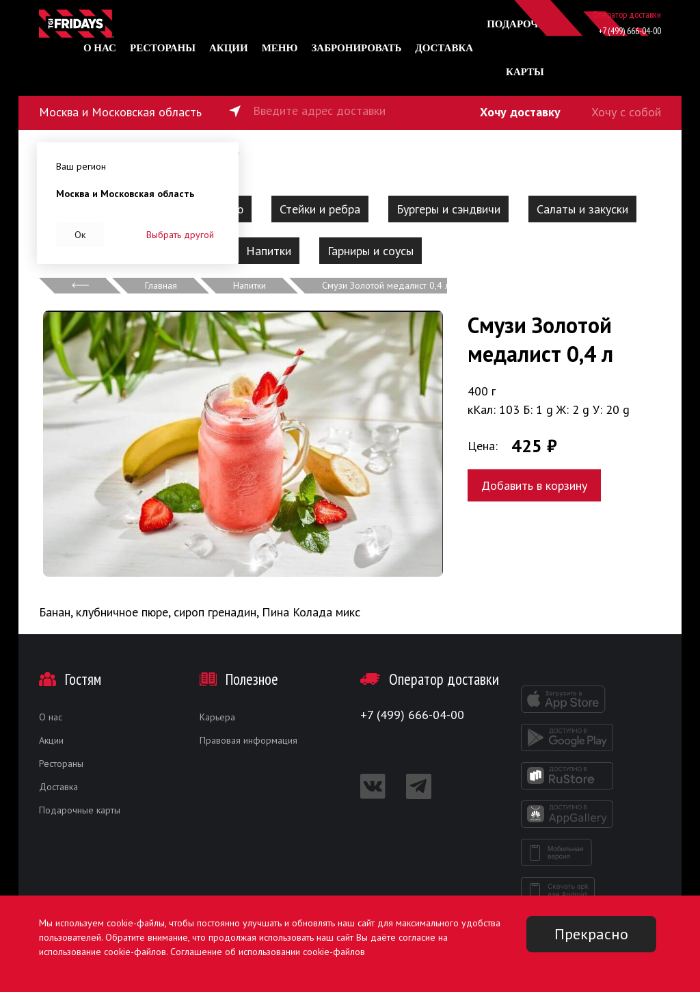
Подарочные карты (79, 810)
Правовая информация (248, 740)
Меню (280, 47)
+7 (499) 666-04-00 (629, 31)
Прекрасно (591, 933)
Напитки (268, 251)
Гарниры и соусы (370, 251)
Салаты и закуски (582, 209)
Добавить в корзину (534, 485)
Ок (80, 235)
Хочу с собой (626, 112)
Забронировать (356, 47)
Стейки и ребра (320, 209)
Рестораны (163, 47)
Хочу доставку (520, 112)
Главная (161, 285)
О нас (99, 47)
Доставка (444, 47)
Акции (228, 47)
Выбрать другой (180, 235)
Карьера (217, 717)
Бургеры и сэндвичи (448, 209)
